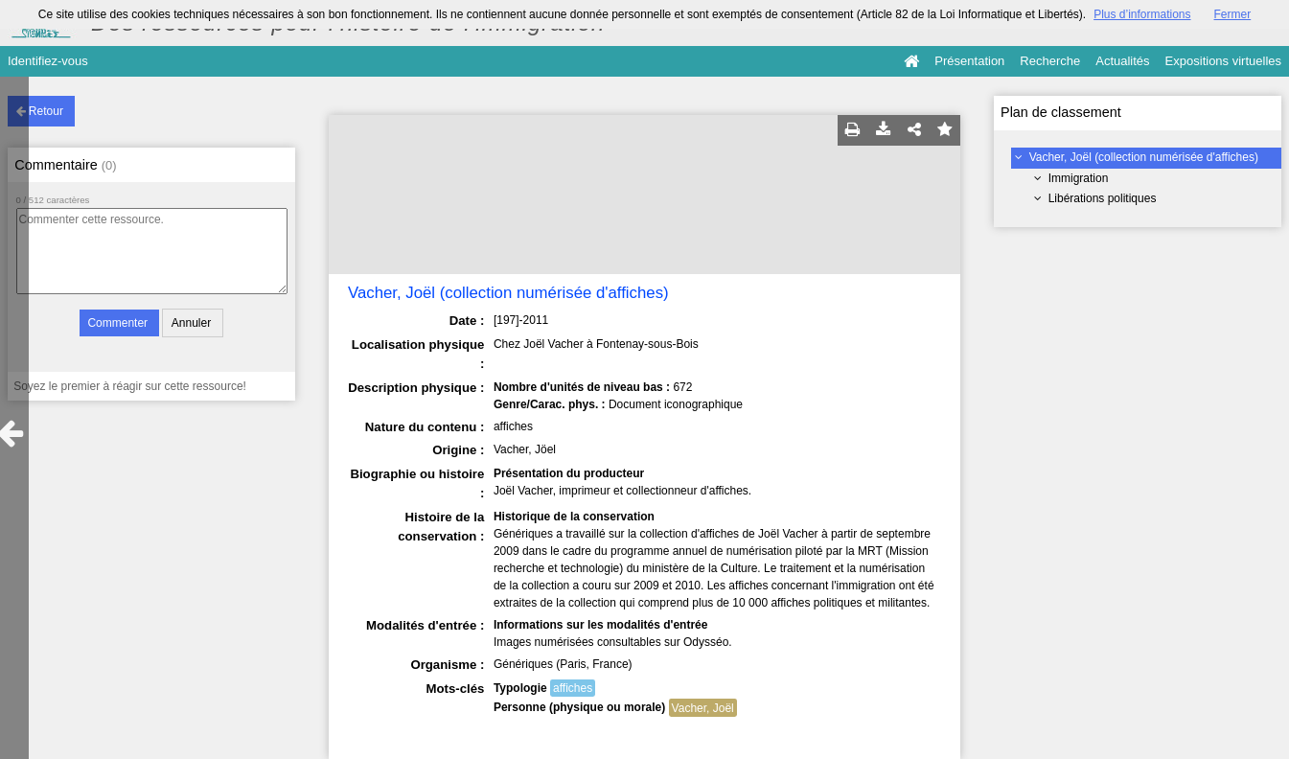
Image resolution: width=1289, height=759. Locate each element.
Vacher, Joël (703, 708)
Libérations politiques (1102, 198)
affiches (572, 688)
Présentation (969, 61)
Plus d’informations (1141, 14)
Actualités (1122, 61)
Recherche (1050, 61)
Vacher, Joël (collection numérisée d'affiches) (1143, 157)
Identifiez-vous (48, 61)
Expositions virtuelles (1223, 61)
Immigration (1078, 178)
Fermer (1233, 14)
